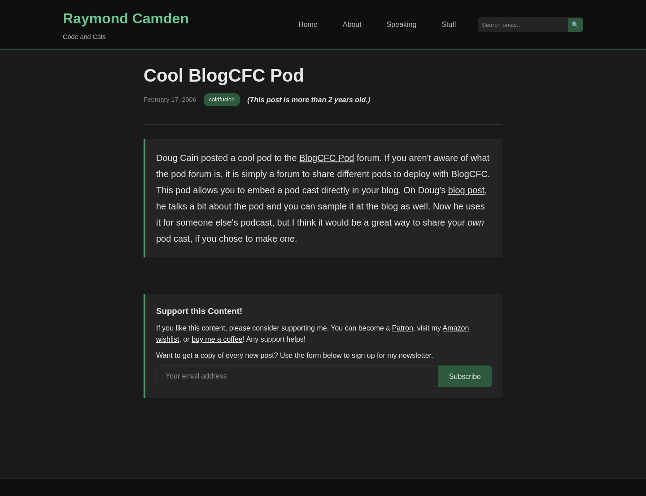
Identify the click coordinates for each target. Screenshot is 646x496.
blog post (466, 190)
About (352, 24)
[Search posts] (523, 25)
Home (308, 24)
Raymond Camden (126, 18)
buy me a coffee (217, 339)
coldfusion (222, 99)
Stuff (448, 24)
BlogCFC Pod (326, 158)
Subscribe (465, 376)
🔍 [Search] (575, 25)
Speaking (402, 24)
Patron (402, 328)
